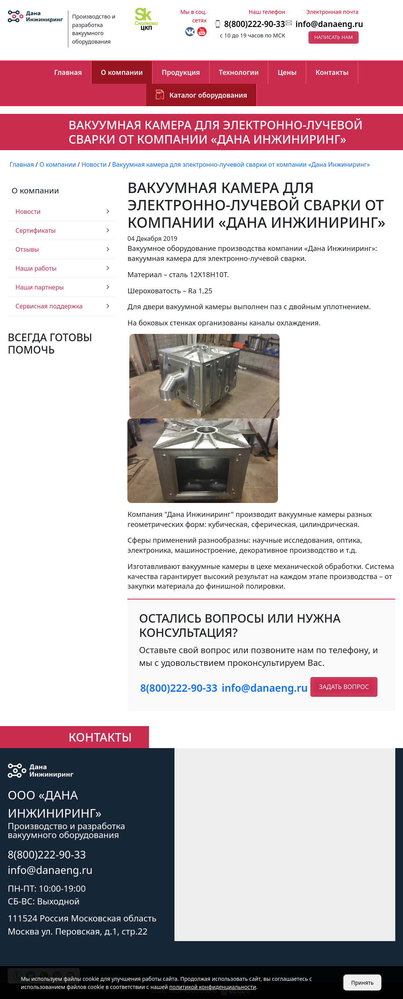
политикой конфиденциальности (212, 987)
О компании (122, 72)
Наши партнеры (39, 287)
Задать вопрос (344, 686)
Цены (287, 72)
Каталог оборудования (208, 95)
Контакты (332, 72)
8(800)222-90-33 (178, 688)
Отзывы (27, 249)
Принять (362, 982)
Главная (68, 72)
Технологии (239, 72)
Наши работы (35, 268)
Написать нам (333, 37)
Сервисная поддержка (49, 306)
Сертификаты (35, 230)
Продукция (181, 72)
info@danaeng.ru (329, 24)
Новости (28, 211)
